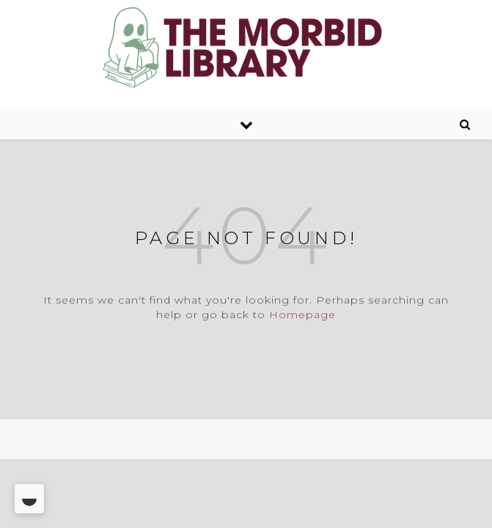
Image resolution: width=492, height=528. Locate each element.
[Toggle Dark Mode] (29, 498)
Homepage (302, 314)
